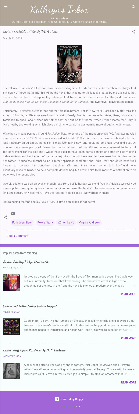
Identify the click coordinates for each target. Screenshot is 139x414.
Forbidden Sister (22, 222)
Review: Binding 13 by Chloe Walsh (26, 262)
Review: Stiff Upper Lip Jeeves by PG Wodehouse (34, 350)
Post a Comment (17, 236)
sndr (78, 406)
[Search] (133, 7)
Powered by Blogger (70, 399)
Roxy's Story (45, 222)
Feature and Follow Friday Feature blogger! (30, 306)
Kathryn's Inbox (59, 9)
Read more (128, 294)
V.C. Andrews (66, 222)
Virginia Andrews (89, 222)
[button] (133, 32)
